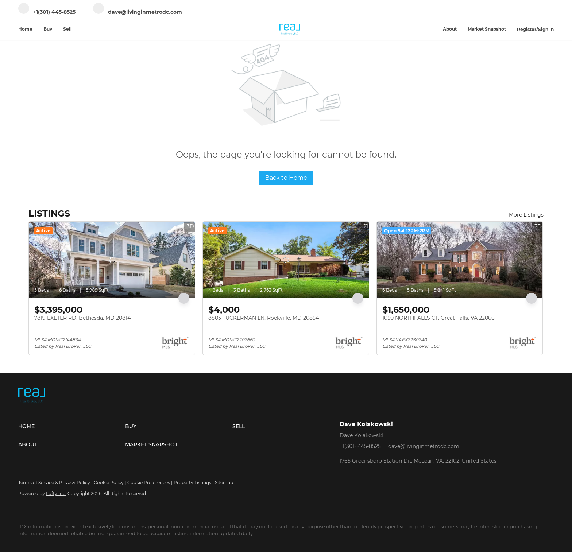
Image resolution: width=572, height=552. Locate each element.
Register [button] (526, 29)
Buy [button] (47, 29)
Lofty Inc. (56, 493)
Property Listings (192, 482)
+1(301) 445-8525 (360, 446)
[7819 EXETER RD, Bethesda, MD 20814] (112, 260)
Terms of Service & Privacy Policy (54, 482)
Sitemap (224, 482)
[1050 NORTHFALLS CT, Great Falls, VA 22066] (460, 260)
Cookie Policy (109, 482)
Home (25, 29)
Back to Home (286, 177)
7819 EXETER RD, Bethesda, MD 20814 (82, 318)
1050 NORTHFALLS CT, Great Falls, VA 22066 (438, 318)
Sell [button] (67, 29)
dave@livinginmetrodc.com (423, 446)
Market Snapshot (487, 29)
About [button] (450, 29)
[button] (71, 426)
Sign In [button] (546, 29)
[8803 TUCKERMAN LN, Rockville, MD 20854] (286, 260)
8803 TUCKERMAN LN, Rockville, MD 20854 (263, 318)
